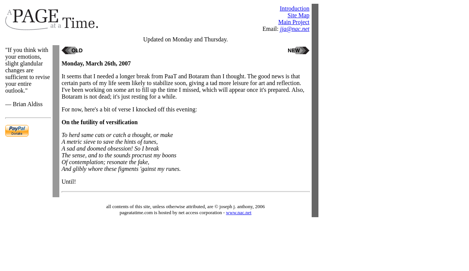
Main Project (293, 22)
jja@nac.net (294, 29)
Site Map (298, 15)
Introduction (294, 8)
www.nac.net (239, 212)
